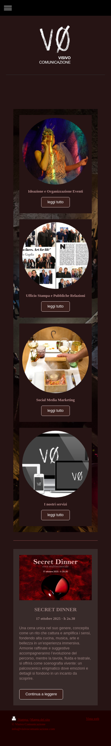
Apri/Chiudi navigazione (55, 7)
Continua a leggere (41, 694)
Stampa (20, 719)
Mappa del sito (40, 719)
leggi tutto (55, 202)
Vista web (92, 718)
